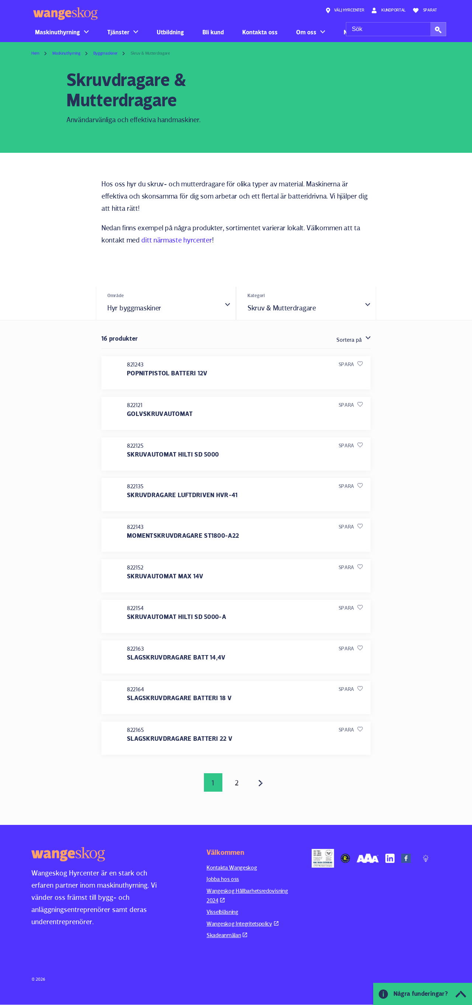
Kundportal (388, 10)
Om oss (306, 32)
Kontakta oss (260, 32)
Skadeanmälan (226, 935)
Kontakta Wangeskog (231, 867)
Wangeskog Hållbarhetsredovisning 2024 (247, 896)
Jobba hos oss (222, 879)
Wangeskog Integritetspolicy (242, 923)
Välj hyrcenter (344, 10)
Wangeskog (65, 13)
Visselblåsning (222, 912)
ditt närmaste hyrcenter (176, 240)
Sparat (425, 10)
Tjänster (118, 32)
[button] (438, 29)
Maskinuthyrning (57, 32)
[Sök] (396, 29)
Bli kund (213, 32)
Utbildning (170, 32)
